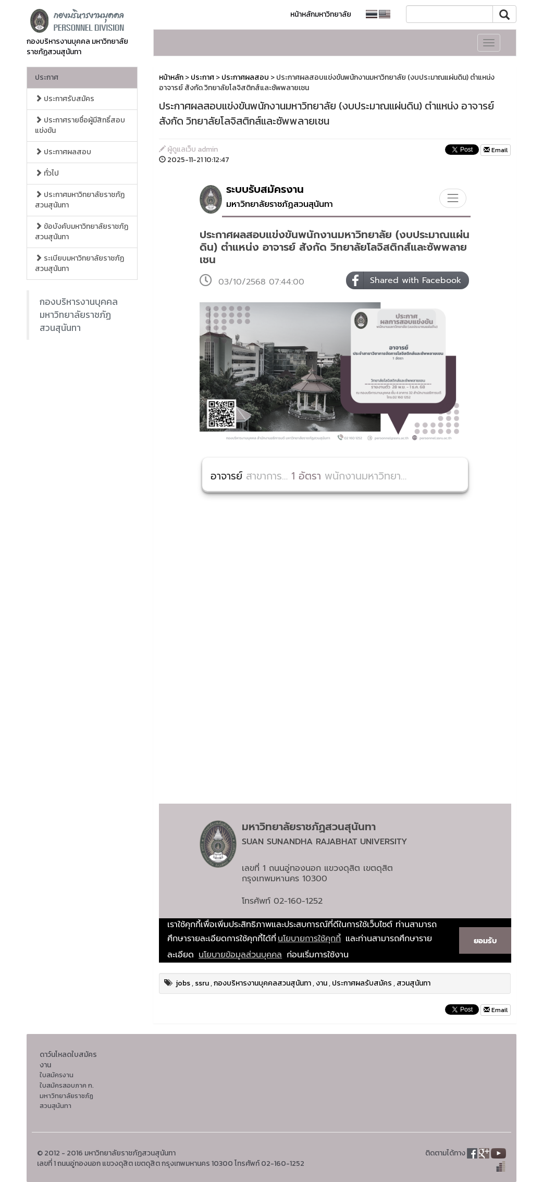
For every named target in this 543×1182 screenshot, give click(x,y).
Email (496, 150)
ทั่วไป (47, 173)
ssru (202, 983)
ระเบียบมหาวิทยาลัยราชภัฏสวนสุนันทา (79, 263)
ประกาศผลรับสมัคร (362, 983)
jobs (183, 983)
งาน (321, 983)
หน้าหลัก (171, 77)
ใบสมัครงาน (56, 1075)
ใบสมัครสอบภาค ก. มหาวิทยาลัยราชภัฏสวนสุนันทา (67, 1095)
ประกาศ (46, 77)
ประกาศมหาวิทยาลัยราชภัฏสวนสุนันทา (80, 200)
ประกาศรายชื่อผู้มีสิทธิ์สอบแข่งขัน (80, 125)
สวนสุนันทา (413, 983)
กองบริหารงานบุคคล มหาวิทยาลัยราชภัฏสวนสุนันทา (79, 315)
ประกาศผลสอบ (63, 151)
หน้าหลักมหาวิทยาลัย (320, 14)
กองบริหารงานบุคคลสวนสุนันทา (262, 983)
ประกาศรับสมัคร (64, 98)
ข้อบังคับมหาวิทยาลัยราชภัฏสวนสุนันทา (81, 231)
